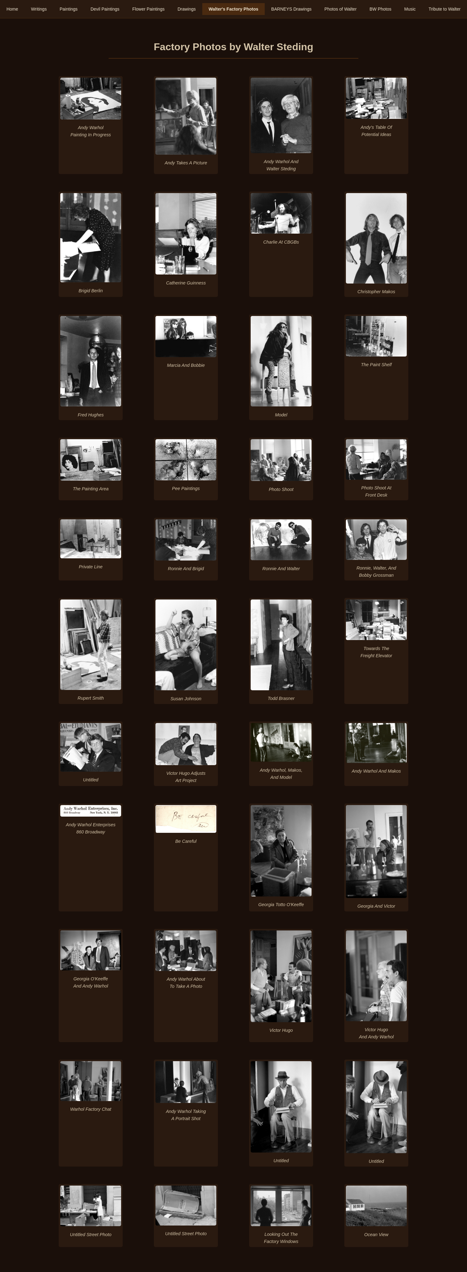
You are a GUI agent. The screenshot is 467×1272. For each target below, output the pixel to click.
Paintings (69, 9)
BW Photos (380, 9)
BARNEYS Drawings (291, 9)
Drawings (187, 9)
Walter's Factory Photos (233, 9)
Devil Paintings (105, 9)
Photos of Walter (340, 9)
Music (410, 9)
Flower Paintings (148, 9)
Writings (39, 9)
